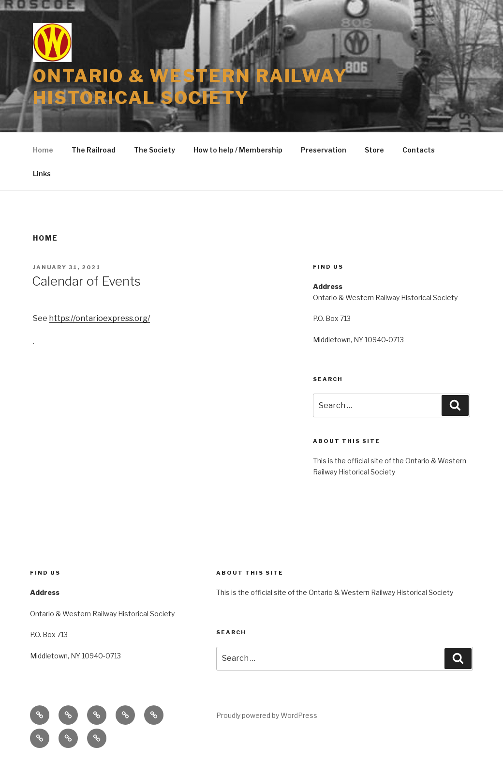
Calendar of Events (86, 281)
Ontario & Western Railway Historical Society (190, 86)
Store (374, 150)
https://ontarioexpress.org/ (99, 318)
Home (43, 150)
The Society (154, 150)
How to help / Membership (237, 150)
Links (42, 173)
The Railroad (94, 150)
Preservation (323, 150)
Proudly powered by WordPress (266, 715)
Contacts (418, 150)
